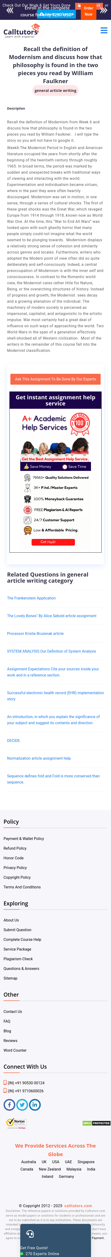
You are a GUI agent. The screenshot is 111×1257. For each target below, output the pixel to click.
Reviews (10, 1040)
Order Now (88, 11)
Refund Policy (15, 848)
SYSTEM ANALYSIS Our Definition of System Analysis (51, 651)
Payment (98, 1238)
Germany (66, 1176)
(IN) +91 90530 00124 (24, 1083)
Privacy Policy (15, 867)
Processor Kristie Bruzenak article (35, 633)
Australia (28, 1162)
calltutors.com (78, 1206)
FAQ (7, 1021)
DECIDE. (14, 740)
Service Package (17, 949)
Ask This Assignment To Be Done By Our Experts (55, 379)
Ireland (47, 1176)
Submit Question (17, 930)
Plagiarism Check (18, 959)
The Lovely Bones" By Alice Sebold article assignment (51, 616)
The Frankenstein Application (31, 598)
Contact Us (13, 1011)
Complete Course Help (22, 939)
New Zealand (50, 1169)
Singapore (86, 1162)
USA (55, 1162)
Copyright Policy (17, 877)
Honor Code (14, 858)
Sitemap (10, 978)
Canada (27, 1169)
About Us (11, 920)
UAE (68, 1162)
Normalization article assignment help (39, 758)
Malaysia (74, 1169)
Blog (7, 1031)
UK (44, 1162)
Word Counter (15, 1050)
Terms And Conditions (22, 887)
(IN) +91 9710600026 (24, 1091)
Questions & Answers (21, 968)
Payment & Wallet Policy (24, 838)
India (91, 1169)
